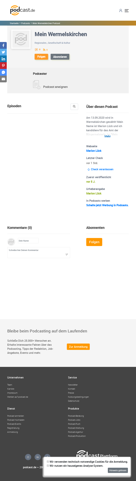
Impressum (12, 392)
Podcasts (25, 23)
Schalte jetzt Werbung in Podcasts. (107, 205)
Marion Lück (93, 151)
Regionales (40, 42)
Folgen (41, 56)
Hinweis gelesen (117, 470)
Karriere (10, 388)
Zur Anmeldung (78, 347)
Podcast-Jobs (74, 419)
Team (9, 384)
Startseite (14, 23)
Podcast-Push (74, 424)
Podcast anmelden (15, 415)
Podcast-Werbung (76, 428)
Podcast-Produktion (77, 436)
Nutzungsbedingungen (78, 396)
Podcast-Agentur (75, 432)
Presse (71, 392)
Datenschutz (73, 400)
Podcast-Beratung (76, 415)
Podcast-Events (14, 424)
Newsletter (73, 384)
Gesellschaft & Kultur (59, 42)
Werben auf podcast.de (17, 396)
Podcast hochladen (15, 419)
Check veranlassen (100, 169)
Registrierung (13, 428)
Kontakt (71, 388)
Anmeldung (12, 432)
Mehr (107, 136)
